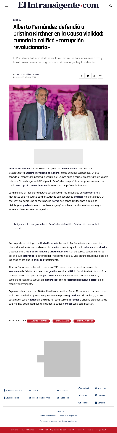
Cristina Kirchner (85, 321)
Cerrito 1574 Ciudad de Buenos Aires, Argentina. (58, 413)
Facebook (84, 388)
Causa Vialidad (69, 168)
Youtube (83, 403)
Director (33, 390)
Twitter (83, 395)
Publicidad (63, 398)
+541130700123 (42, 430)
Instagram (100, 388)
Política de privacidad (48, 421)
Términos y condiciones (68, 421)
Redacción (63, 390)
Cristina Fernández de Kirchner (43, 173)
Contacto (100, 403)
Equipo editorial (11, 398)
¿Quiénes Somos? (13, 390)
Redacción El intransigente (28, 74)
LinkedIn (100, 395)
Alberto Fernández (19, 168)
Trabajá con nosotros (39, 398)
